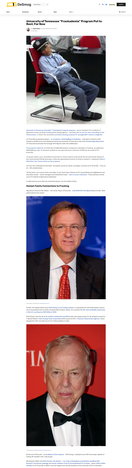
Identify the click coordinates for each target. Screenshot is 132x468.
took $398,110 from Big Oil (81, 191)
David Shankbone (40, 450)
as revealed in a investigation (66, 139)
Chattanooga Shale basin (95, 141)
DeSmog (24, 4)
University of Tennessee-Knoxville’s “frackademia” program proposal (50, 130)
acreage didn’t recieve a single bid (90, 135)
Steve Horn (36, 28)
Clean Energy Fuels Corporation (50, 319)
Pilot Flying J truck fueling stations (61, 307)
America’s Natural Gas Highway (88, 319)
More (70, 12)
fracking (49, 132)
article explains (55, 454)
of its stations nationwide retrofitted (56, 316)
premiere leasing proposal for (66, 135)
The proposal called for (35, 148)
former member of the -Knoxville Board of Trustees (71, 463)
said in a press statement (78, 175)
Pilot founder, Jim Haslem (52, 461)
